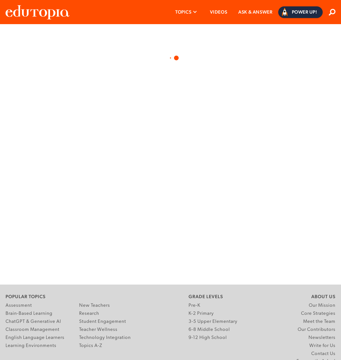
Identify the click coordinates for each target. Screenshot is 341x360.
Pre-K (194, 305)
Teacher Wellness (98, 329)
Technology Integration (105, 337)
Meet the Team (319, 321)
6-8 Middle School (209, 329)
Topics (183, 12)
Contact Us (323, 353)
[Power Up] (300, 12)
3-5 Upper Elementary (213, 321)
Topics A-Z (90, 345)
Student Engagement (102, 321)
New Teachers (94, 305)
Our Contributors (316, 329)
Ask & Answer (255, 12)
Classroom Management (32, 329)
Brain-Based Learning (29, 313)
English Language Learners (35, 337)
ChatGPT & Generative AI (33, 321)
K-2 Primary (201, 313)
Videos (218, 12)
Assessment (19, 305)
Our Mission (322, 305)
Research (89, 313)
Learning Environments (31, 345)
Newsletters (322, 337)
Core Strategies (318, 313)
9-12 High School (208, 337)
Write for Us (322, 345)
